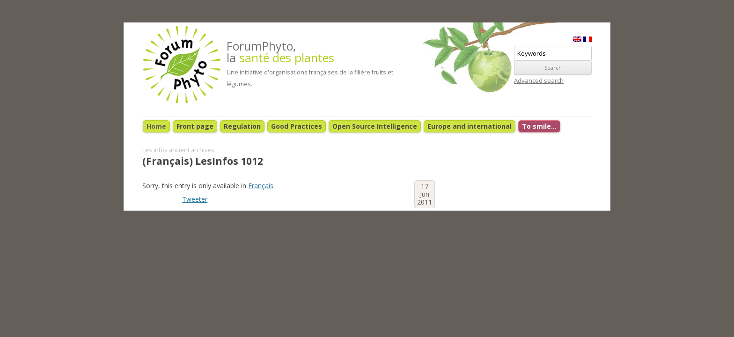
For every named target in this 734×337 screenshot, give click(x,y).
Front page (194, 126)
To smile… (539, 126)
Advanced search (539, 80)
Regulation (242, 126)
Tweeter (194, 199)
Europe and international (469, 126)
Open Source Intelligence (374, 126)
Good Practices (296, 126)
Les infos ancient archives (178, 150)
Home (156, 126)
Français (260, 185)
